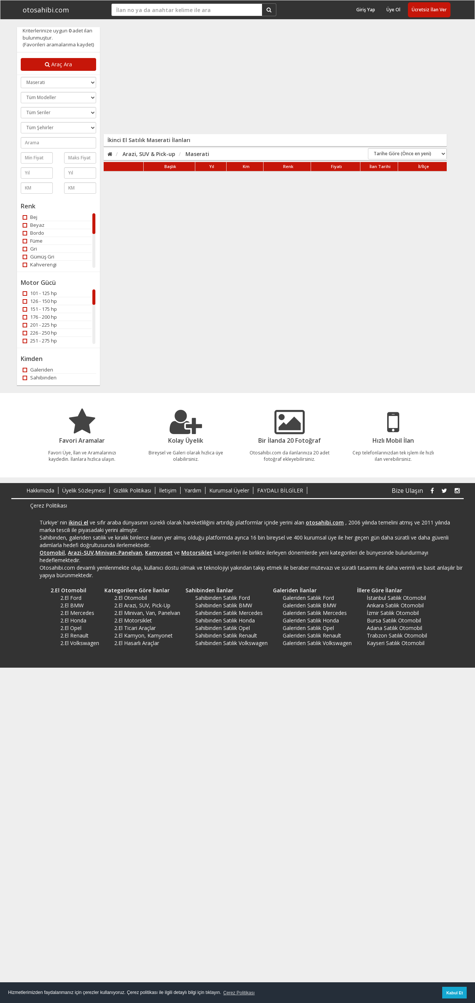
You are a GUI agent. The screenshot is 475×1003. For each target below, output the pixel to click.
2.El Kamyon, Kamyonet (143, 635)
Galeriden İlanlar (292, 590)
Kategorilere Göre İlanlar (134, 590)
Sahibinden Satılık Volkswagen (231, 643)
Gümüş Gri (38, 256)
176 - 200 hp (40, 316)
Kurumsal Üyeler (229, 490)
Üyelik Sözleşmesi (84, 490)
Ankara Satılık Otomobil (395, 605)
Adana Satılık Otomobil (394, 627)
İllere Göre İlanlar (377, 590)
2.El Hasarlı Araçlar (136, 643)
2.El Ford (70, 597)
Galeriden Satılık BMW (309, 605)
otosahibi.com (46, 9)
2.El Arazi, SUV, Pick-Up (142, 605)
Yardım (192, 490)
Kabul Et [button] (454, 993)
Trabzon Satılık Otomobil (397, 635)
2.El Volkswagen (79, 643)
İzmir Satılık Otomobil (393, 612)
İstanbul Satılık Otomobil (396, 597)
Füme (33, 240)
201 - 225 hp (40, 324)
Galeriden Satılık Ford (308, 597)
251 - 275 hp (40, 340)
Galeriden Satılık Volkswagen (317, 643)
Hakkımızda (40, 490)
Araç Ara (58, 64)
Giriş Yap (365, 9)
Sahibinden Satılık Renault (226, 635)
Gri (30, 248)
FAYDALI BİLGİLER (280, 490)
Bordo (33, 232)
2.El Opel (70, 627)
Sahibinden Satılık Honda (225, 620)
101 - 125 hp (40, 293)
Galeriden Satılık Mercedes (315, 612)
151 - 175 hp (40, 309)
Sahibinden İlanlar (206, 590)
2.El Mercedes (77, 612)
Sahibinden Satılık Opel (222, 627)
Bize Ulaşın (407, 490)
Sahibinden (40, 377)
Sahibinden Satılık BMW (223, 605)
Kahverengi (40, 264)
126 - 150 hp (40, 301)
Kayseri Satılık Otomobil (395, 643)
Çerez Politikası (48, 505)
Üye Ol (393, 9)
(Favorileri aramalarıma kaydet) (58, 44)
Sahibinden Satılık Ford (222, 597)
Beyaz (33, 225)
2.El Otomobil (65, 590)
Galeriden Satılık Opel (308, 627)
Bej (30, 217)
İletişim (167, 490)
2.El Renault (74, 635)
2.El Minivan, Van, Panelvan (147, 612)
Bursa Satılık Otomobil (394, 620)
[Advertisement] (196, 80)
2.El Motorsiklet (133, 620)
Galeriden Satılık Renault (312, 635)
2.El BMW (72, 605)
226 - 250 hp (40, 332)
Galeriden (38, 369)
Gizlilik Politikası (132, 490)
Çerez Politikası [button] (238, 992)
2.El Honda (73, 620)
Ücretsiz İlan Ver (429, 9)
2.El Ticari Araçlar (135, 627)
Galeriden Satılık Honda (311, 620)
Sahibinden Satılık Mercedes (229, 612)
